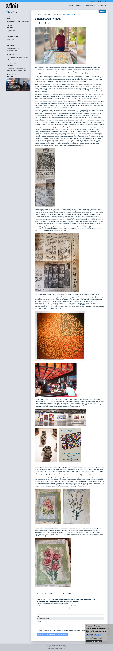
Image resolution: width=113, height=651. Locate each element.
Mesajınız (39, 621)
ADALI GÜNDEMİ (80, 5)
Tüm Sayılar (38, 14)
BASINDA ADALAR (90, 5)
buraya (108, 631)
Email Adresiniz (41, 610)
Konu (38, 616)
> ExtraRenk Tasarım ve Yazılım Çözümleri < (56, 648)
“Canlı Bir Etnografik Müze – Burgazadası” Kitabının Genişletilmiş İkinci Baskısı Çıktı (18, 70)
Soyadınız (73, 605)
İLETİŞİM (100, 5)
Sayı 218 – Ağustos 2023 (54, 14)
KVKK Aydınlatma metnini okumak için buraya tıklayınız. (97, 635)
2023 (44, 14)
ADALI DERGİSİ (69, 5)
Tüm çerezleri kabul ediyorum (94, 641)
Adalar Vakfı (59, 646)
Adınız (38, 605)
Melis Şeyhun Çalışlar (43, 23)
